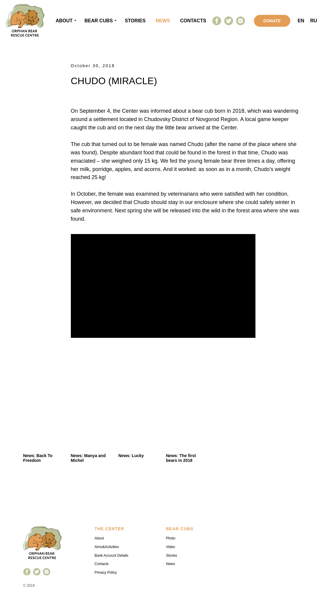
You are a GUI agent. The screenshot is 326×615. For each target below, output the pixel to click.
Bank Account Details (111, 555)
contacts (193, 20)
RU (313, 20)
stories (135, 20)
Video (170, 547)
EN (301, 20)
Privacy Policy (106, 572)
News (170, 564)
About (64, 20)
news (163, 20)
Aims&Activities (107, 547)
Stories (171, 555)
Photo (170, 538)
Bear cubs (99, 20)
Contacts (102, 564)
